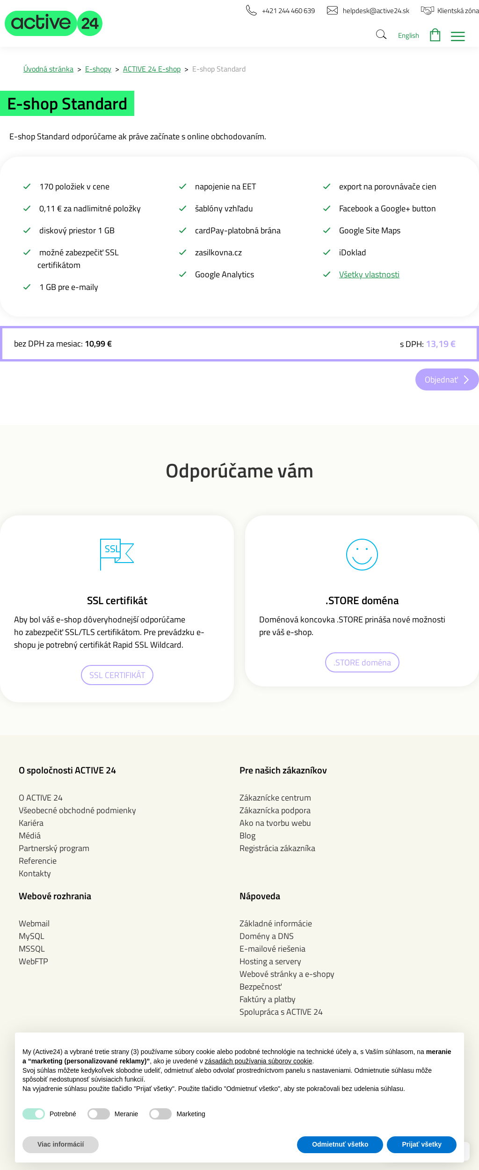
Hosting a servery (270, 961)
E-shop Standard (219, 68)
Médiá (30, 835)
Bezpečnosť (261, 986)
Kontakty (35, 873)
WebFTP (33, 961)
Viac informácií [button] (60, 1144)
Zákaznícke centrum (275, 797)
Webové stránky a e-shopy (287, 974)
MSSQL (32, 948)
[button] (54, 23)
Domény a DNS (267, 936)
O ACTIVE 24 (41, 797)
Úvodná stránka (48, 68)
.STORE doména (362, 662)
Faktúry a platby (268, 999)
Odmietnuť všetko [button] (340, 1144)
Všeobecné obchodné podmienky (77, 810)
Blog (247, 835)
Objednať (441, 379)
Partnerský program (54, 848)
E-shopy (98, 68)
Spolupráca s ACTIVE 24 (281, 1011)
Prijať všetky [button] (422, 1144)
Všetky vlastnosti (369, 274)
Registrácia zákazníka (277, 848)
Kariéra (31, 822)
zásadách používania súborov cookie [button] (258, 1061)
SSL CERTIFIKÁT (117, 675)
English (408, 35)
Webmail (34, 923)
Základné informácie (276, 923)
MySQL (31, 936)
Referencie (38, 860)
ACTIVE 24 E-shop (152, 68)
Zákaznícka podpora (275, 810)
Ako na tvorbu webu (275, 822)
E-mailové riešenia (272, 948)
